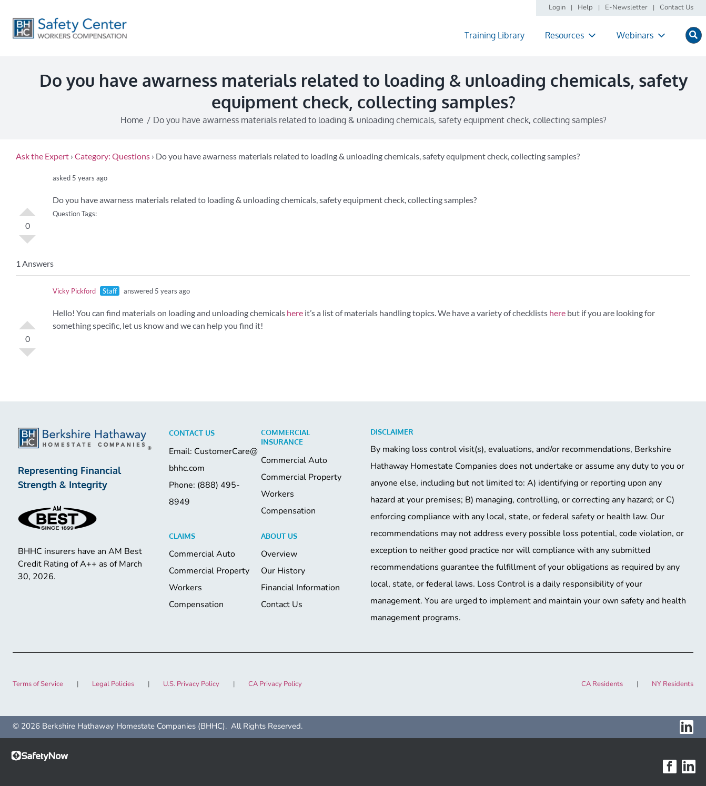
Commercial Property (301, 477)
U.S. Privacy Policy (191, 684)
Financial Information (300, 587)
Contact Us (281, 604)
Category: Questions (112, 156)
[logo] (70, 21)
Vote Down (27, 243)
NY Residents (672, 684)
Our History (283, 571)
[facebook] (670, 766)
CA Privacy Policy (275, 684)
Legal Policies (113, 684)
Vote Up (27, 207)
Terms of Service (38, 684)
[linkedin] (686, 727)
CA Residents (602, 684)
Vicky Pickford (74, 291)
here (295, 313)
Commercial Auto (294, 460)
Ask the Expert (42, 156)
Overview (279, 554)
